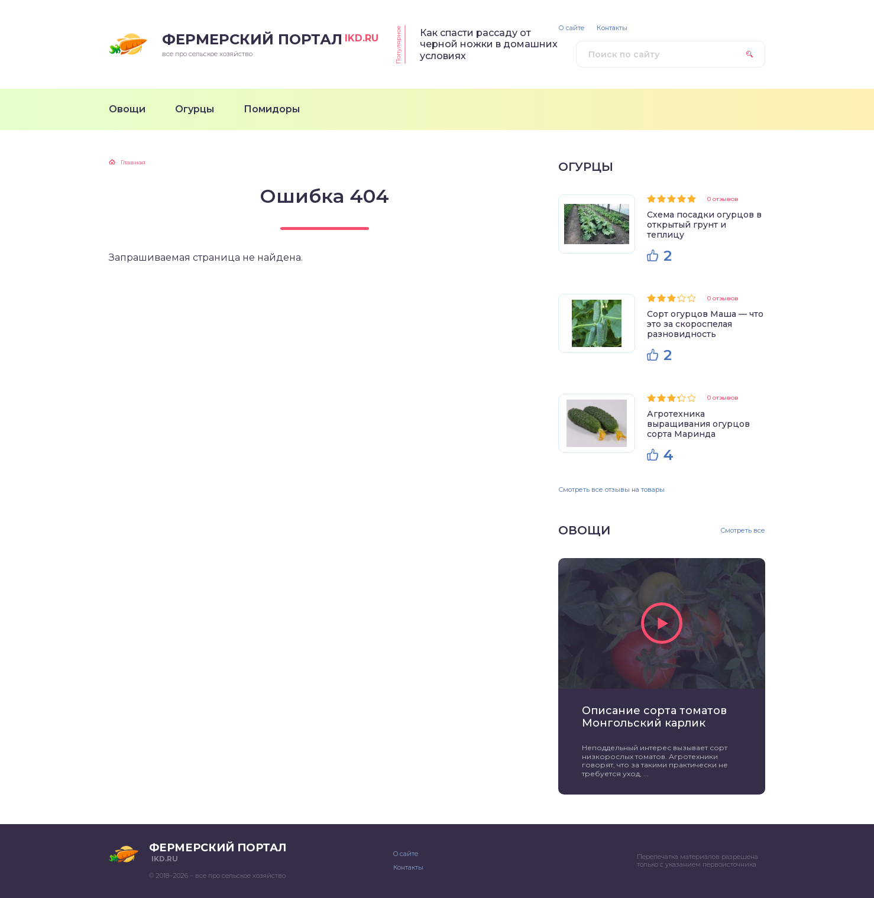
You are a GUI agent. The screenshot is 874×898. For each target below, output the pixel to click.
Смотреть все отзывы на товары (611, 489)
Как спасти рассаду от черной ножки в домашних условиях (489, 44)
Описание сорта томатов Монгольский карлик (654, 717)
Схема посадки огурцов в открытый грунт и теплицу (704, 224)
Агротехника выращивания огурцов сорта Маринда (698, 424)
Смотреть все (742, 530)
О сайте (571, 28)
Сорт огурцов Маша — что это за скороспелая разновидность (705, 324)
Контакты (612, 28)
